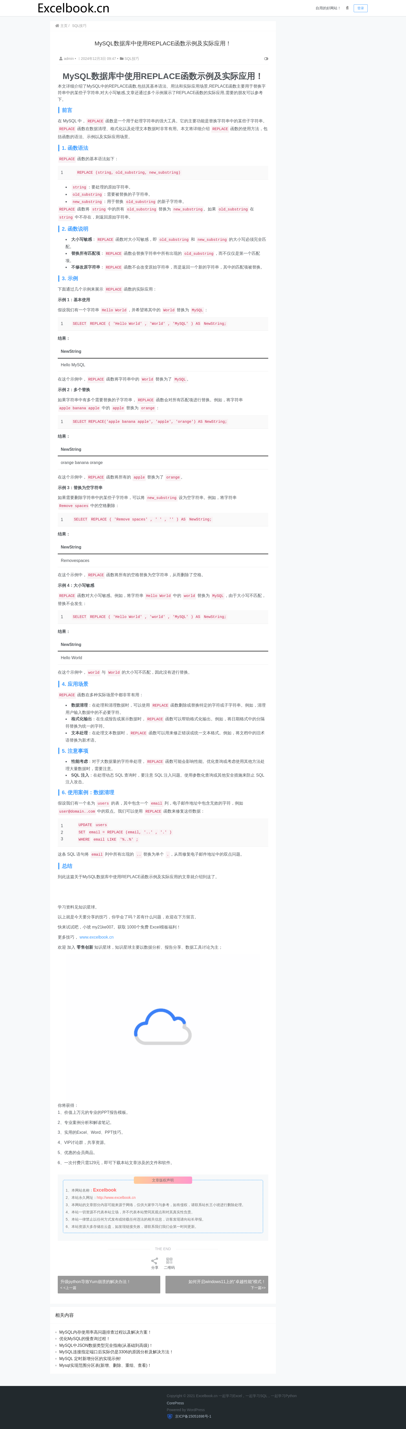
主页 (62, 26)
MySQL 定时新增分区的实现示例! (90, 1365)
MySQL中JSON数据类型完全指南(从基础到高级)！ (107, 1352)
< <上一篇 (69, 1294)
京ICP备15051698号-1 (192, 1416)
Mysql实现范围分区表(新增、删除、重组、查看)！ (106, 1372)
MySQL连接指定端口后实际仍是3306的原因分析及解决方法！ (117, 1358)
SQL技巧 (80, 26)
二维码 (167, 1270)
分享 (153, 1270)
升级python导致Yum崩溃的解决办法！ (96, 1288)
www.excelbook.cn (97, 944)
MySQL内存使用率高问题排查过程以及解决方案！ (106, 1338)
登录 (360, 8)
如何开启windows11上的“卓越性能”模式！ (223, 1288)
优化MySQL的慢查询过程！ (85, 1345)
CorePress (175, 1403)
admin (67, 59)
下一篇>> (254, 1294)
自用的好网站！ (328, 8)
